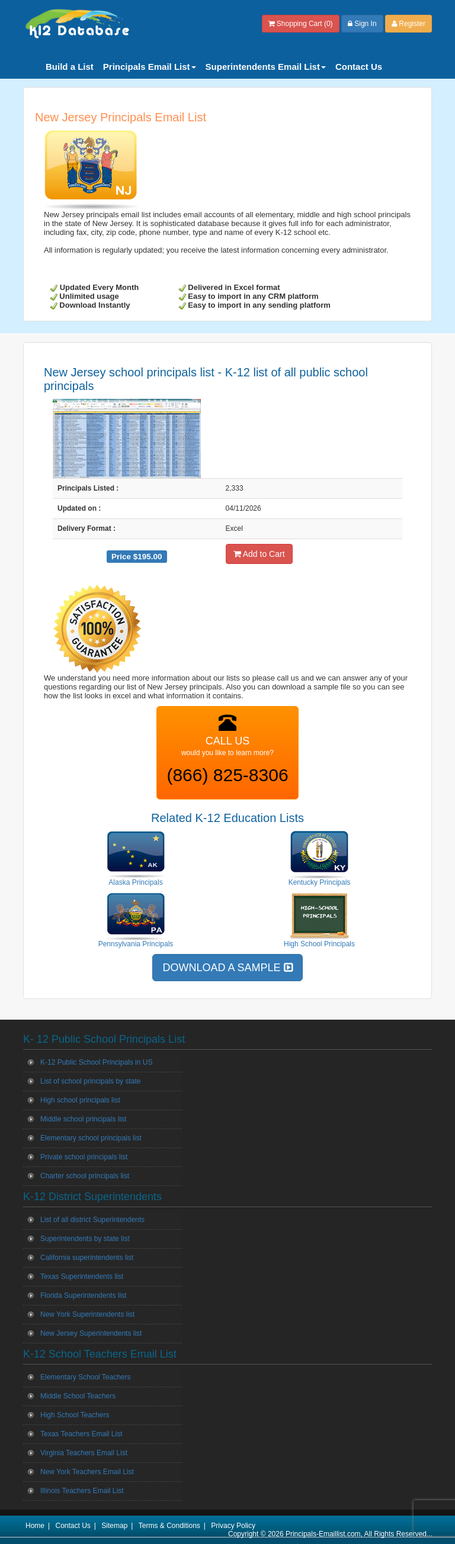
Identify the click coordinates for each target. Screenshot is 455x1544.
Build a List (70, 67)
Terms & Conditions (169, 1526)
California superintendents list (86, 1257)
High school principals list (80, 1100)
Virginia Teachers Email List (83, 1453)
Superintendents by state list (85, 1238)
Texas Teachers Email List (81, 1434)
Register (408, 24)
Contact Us (358, 67)
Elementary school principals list (91, 1138)
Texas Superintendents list (81, 1276)
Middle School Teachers (78, 1396)
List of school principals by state (90, 1081)
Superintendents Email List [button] (266, 67)
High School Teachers (75, 1415)
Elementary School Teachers (85, 1377)
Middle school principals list (83, 1119)
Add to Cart (259, 554)
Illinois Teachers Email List (82, 1491)
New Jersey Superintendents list (91, 1333)
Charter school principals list (84, 1176)
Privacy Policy (233, 1526)
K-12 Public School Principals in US (96, 1062)
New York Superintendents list (87, 1314)
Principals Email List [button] (149, 67)
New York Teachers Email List (87, 1472)
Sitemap (114, 1526)
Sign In (362, 24)
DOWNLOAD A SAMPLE (227, 968)
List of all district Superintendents (92, 1220)
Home (34, 1526)
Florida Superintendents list (83, 1295)
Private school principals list (83, 1157)
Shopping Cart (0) (300, 24)
